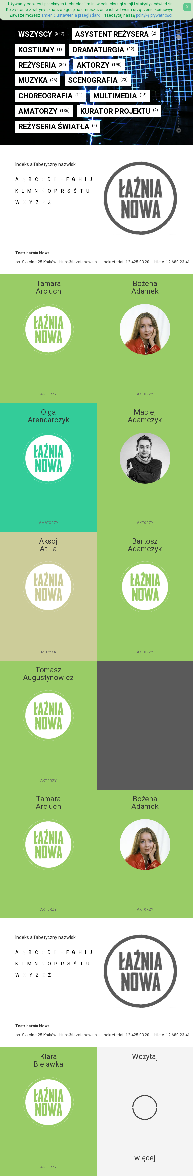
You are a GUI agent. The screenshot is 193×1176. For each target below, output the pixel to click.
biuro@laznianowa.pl (78, 262)
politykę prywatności (154, 15)
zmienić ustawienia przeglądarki (71, 15)
